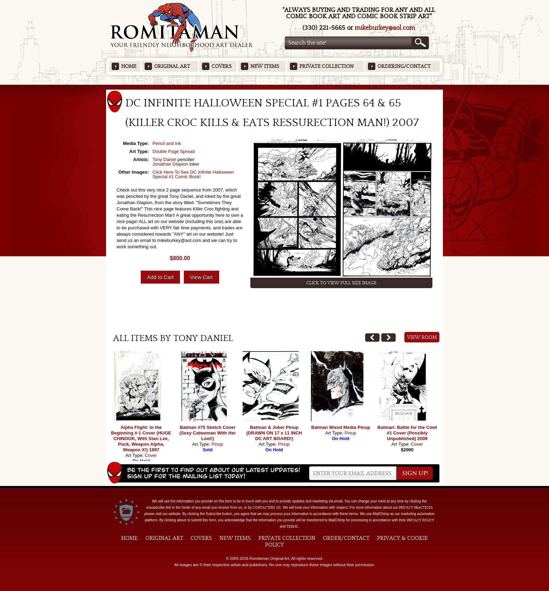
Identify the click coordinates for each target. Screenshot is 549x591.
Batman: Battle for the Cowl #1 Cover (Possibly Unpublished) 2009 (407, 433)
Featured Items (274, 87)
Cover (151, 455)
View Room (422, 337)
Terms (292, 526)
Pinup (217, 444)
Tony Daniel (164, 159)
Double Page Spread (173, 151)
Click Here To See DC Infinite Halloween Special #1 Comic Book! (193, 174)
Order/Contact (346, 538)
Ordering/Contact (404, 66)
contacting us (266, 508)
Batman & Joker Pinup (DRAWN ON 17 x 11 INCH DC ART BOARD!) (274, 433)
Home (128, 66)
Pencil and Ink (166, 143)
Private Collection (326, 66)
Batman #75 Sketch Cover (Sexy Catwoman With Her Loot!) (208, 433)
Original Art (172, 66)
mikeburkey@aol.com (385, 28)
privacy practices (416, 508)
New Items (264, 66)
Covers (221, 66)
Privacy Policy (420, 520)
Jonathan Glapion (170, 164)
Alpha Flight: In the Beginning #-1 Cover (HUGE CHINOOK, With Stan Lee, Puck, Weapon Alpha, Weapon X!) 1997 (141, 438)
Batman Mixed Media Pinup (340, 427)
